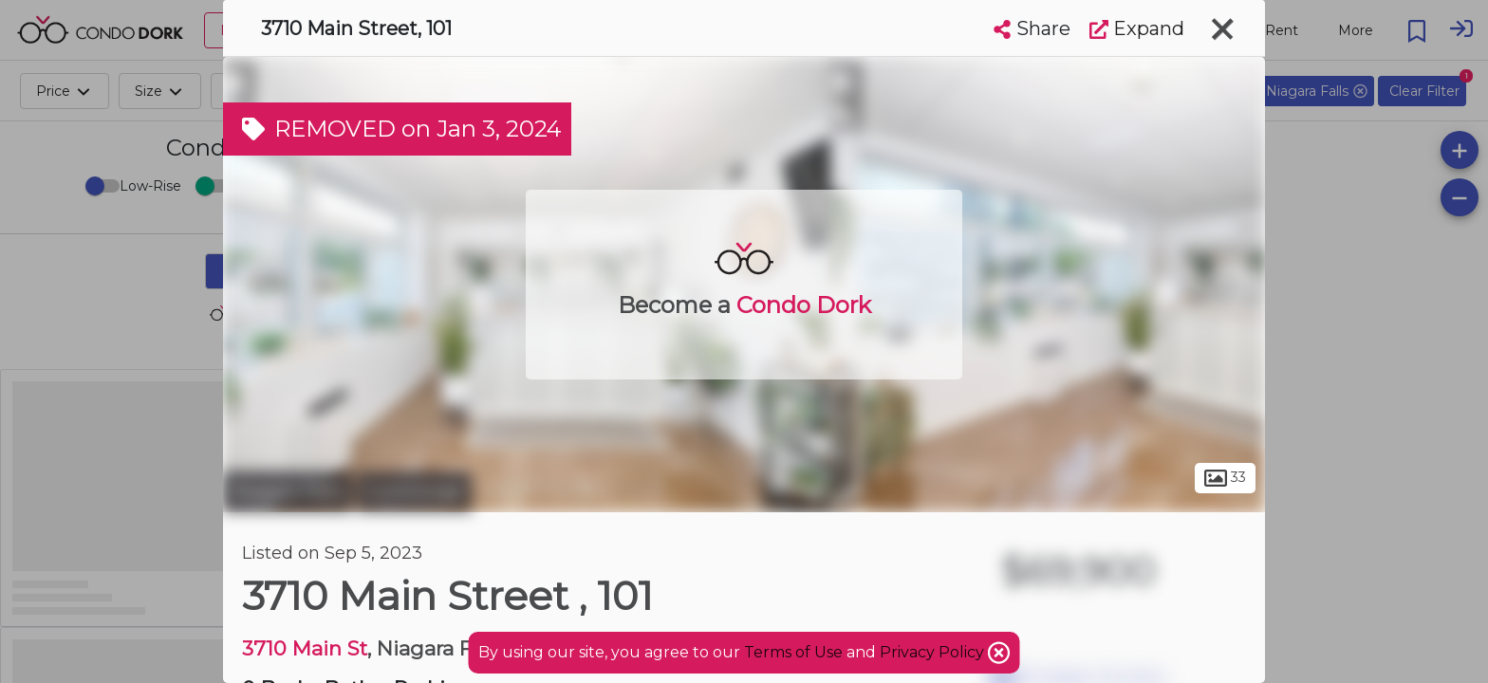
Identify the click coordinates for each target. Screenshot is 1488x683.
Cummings (414, 491)
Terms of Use (793, 652)
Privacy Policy (934, 652)
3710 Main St (304, 648)
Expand (1136, 28)
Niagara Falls (287, 491)
